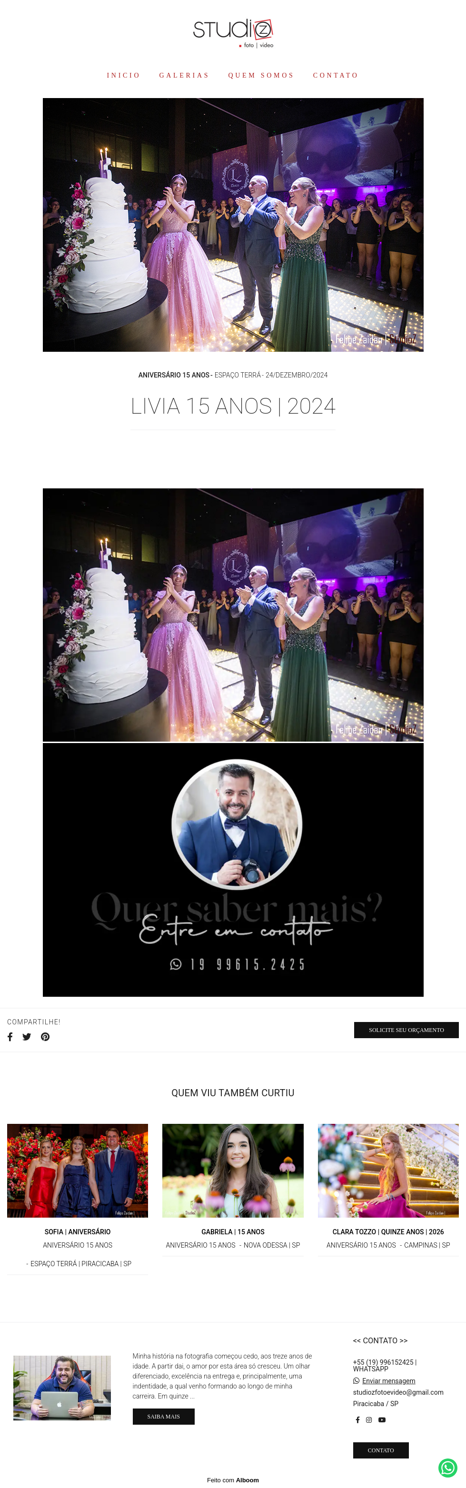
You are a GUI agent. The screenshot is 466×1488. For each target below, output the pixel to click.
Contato (381, 1450)
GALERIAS (184, 75)
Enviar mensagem (389, 1381)
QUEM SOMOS (261, 75)
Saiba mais (164, 1416)
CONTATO (336, 75)
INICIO (124, 75)
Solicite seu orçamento (406, 1030)
